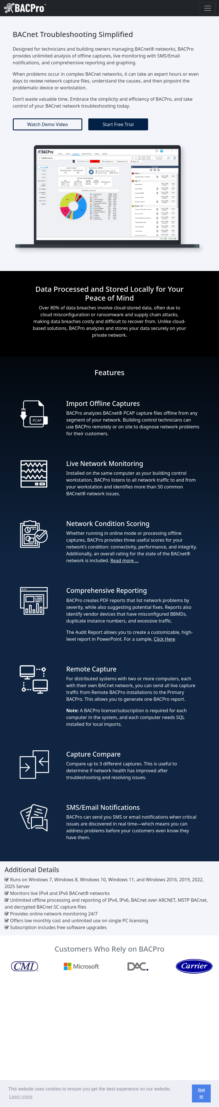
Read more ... (124, 560)
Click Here (164, 639)
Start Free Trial (118, 124)
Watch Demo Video (47, 124)
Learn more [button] (20, 1096)
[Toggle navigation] (208, 8)
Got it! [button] (201, 1093)
